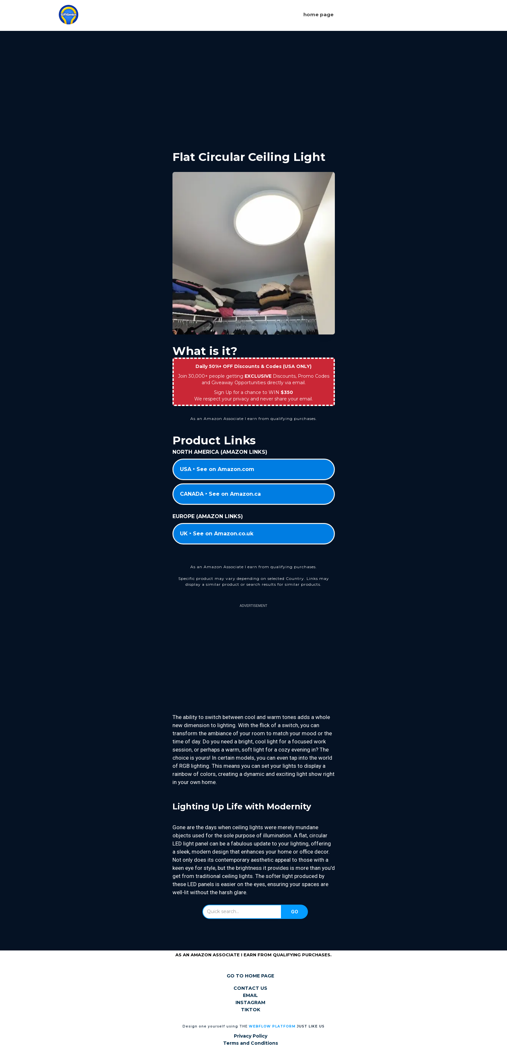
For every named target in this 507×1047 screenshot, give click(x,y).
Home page (318, 14)
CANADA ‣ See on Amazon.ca (220, 494)
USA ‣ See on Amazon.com (217, 469)
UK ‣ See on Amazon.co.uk (216, 533)
